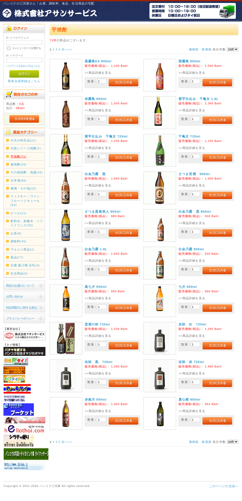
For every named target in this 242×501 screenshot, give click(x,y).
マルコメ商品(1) (23, 249)
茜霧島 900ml (190, 61)
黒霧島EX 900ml (98, 61)
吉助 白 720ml (192, 324)
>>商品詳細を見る (98, 72)
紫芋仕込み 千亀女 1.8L (199, 99)
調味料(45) (19, 241)
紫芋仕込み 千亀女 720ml (106, 136)
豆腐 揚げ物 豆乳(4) (25, 265)
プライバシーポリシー (20, 318)
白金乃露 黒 (95, 174)
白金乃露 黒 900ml (195, 211)
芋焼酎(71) (19, 156)
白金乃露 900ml (191, 249)
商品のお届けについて (20, 285)
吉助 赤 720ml (191, 362)
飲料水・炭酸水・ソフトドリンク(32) (27, 223)
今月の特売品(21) (23, 140)
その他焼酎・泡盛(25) (27, 172)
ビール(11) (19, 213)
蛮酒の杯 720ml (97, 324)
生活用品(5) (19, 273)
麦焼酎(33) (19, 164)
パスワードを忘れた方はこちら (23, 66)
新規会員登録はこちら (24, 81)
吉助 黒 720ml (99, 362)
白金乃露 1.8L (96, 249)
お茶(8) (16, 233)
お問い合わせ (14, 296)
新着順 (206, 49)
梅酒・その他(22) (23, 188)
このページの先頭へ (223, 486)
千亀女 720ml (190, 136)
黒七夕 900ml (96, 287)
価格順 (194, 49)
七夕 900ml (188, 287)
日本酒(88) (19, 180)
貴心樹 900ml (190, 399)
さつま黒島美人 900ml (103, 211)
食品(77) (17, 257)
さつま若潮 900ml (194, 174)
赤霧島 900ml (96, 99)
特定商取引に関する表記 (21, 307)
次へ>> (66, 49)
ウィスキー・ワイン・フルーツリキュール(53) (27, 200)
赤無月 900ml (96, 399)
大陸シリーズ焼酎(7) (26, 148)
